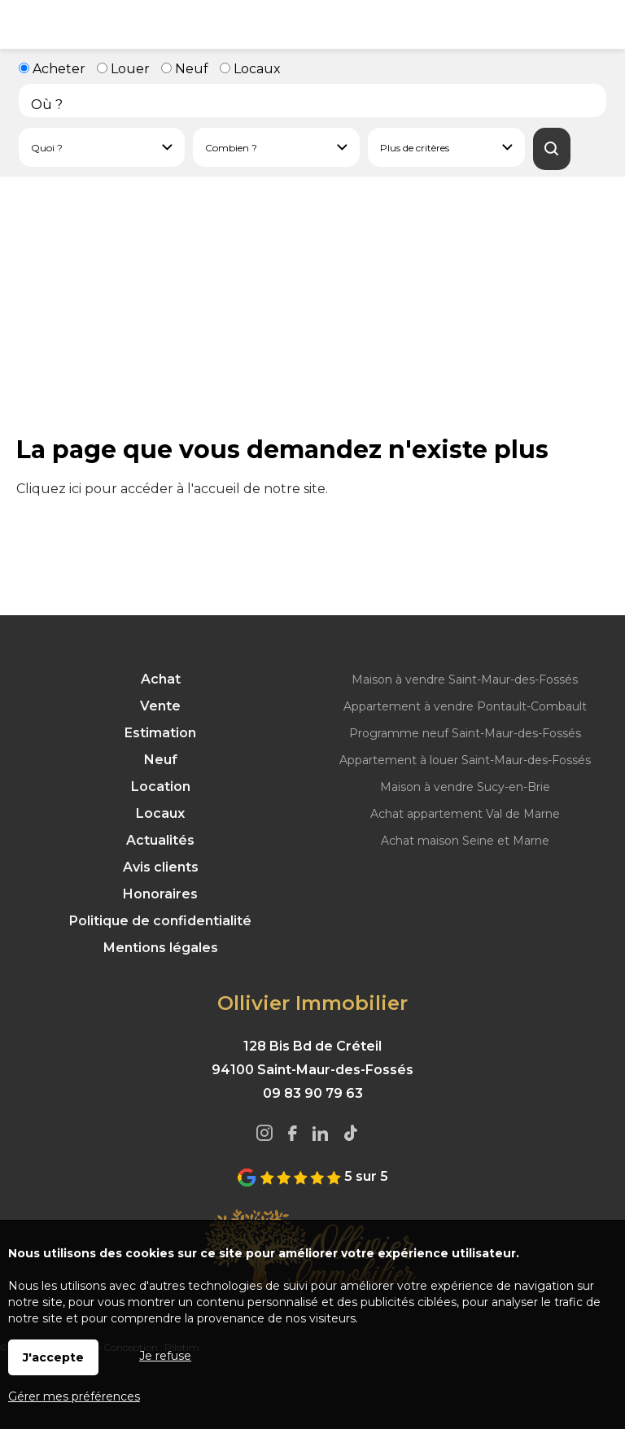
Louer (123, 68)
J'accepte (53, 1357)
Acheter (52, 68)
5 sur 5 (312, 1176)
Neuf (184, 68)
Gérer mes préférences (74, 1396)
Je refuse (165, 1355)
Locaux (250, 68)
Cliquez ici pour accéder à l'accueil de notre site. (172, 488)
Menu (24, 24)
